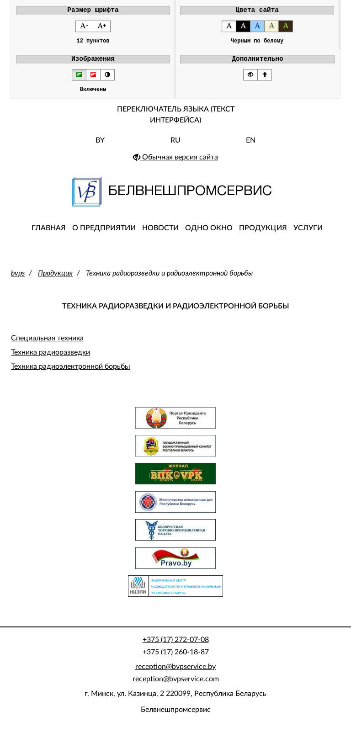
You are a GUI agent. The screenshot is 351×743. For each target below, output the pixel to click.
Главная (49, 234)
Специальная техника (47, 344)
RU (175, 146)
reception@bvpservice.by (175, 672)
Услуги (308, 234)
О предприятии (104, 234)
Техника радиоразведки (50, 358)
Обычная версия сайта (175, 163)
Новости (160, 234)
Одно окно (209, 234)
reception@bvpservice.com (176, 685)
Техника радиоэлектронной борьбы (70, 373)
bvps (18, 279)
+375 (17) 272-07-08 (176, 645)
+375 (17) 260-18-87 (176, 658)
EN (250, 146)
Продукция (263, 234)
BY (100, 146)
